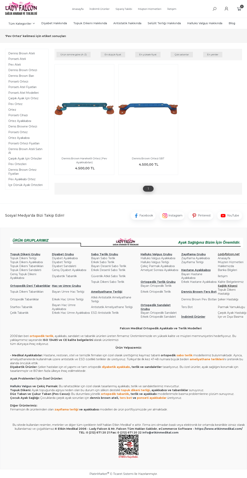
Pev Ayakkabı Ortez (22, 179)
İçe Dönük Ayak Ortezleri (25, 185)
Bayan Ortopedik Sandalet (159, 313)
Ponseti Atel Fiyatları (22, 87)
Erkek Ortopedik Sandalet (158, 316)
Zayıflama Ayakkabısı (195, 258)
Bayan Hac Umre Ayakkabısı (64, 307)
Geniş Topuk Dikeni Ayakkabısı (23, 276)
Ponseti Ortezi (18, 81)
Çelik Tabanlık (19, 313)
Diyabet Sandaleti (64, 266)
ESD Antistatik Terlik (105, 313)
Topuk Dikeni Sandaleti (25, 270)
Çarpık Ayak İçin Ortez (23, 98)
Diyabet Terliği (61, 262)
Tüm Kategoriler (19, 23)
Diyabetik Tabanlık (64, 276)
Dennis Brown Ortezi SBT (148, 158)
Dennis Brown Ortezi (22, 70)
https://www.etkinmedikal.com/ (218, 429)
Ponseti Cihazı (18, 115)
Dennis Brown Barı (21, 76)
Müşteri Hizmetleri (230, 262)
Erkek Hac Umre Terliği (68, 299)
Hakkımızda (226, 266)
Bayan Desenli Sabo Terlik (108, 266)
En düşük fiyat (113, 54)
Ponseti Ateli (17, 59)
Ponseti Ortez (18, 132)
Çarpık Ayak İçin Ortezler (25, 158)
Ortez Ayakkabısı (19, 121)
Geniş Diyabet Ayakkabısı (69, 270)
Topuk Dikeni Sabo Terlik (107, 282)
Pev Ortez (15, 104)
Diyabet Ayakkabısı (65, 258)
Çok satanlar (182, 54)
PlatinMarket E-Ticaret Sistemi (111, 474)
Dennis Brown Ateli (21, 53)
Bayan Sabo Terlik (103, 258)
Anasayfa (224, 258)
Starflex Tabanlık (21, 307)
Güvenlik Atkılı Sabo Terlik (108, 276)
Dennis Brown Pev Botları (199, 299)
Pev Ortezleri (17, 164)
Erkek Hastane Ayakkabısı (199, 282)
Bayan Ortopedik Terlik (156, 286)
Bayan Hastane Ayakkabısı (191, 276)
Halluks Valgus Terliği (155, 262)
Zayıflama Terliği (192, 262)
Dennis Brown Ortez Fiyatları (22, 171)
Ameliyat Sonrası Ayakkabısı (159, 270)
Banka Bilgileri (227, 270)
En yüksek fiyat (148, 54)
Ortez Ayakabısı (19, 138)
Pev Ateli (14, 64)
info (145, 432)
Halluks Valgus (21, 386)
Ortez (12, 109)
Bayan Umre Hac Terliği (68, 291)
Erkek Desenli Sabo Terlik (108, 270)
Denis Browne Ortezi (22, 126)
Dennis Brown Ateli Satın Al (25, 151)
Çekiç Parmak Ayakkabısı (158, 266)
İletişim (223, 276)
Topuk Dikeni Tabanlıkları (26, 266)
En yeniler (212, 54)
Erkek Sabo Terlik (102, 262)
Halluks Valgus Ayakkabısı (158, 258)
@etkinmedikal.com (163, 432)
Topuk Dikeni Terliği (23, 258)
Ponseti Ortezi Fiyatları (23, 143)
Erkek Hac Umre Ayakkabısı (71, 313)
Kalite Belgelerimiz (231, 282)
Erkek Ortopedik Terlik (156, 291)
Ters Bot (187, 307)
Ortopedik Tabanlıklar (24, 299)
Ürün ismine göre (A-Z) (73, 54)
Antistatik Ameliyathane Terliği (112, 307)
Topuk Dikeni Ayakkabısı (26, 262)
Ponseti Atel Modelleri (23, 93)
